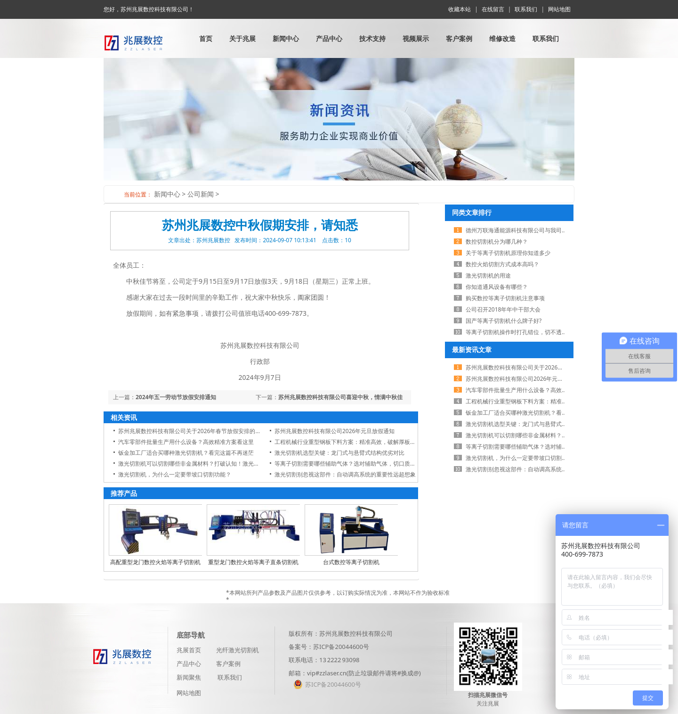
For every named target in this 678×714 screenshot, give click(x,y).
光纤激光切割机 (237, 650)
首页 (205, 38)
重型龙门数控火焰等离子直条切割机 (253, 562)
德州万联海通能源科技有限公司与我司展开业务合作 (531, 230)
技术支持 (372, 38)
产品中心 (329, 38)
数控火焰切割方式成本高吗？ (502, 264)
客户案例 (459, 38)
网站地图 (559, 9)
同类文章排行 (472, 212)
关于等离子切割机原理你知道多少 (508, 253)
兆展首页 (189, 650)
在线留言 (493, 9)
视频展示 (416, 38)
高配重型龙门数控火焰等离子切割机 (155, 562)
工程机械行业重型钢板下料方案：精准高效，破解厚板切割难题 (353, 442)
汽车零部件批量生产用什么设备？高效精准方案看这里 (186, 442)
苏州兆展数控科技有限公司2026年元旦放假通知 (334, 431)
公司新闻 (200, 193)
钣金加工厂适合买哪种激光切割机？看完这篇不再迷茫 (186, 453)
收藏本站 (459, 9)
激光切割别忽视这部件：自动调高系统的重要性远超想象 (345, 474)
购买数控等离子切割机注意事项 (505, 298)
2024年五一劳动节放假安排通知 (176, 397)
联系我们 (526, 9)
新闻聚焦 (189, 677)
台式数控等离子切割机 (351, 562)
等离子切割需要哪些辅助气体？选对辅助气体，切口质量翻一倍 (353, 464)
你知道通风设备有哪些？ (497, 287)
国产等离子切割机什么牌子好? (503, 321)
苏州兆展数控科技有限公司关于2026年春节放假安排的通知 (192, 431)
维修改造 (502, 38)
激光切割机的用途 (488, 275)
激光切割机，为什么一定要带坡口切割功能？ (174, 474)
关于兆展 (242, 38)
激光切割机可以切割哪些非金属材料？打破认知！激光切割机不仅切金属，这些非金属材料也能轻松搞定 (248, 464)
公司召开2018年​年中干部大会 (503, 309)
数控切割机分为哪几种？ (497, 242)
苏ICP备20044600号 (341, 646)
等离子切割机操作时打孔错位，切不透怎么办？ (525, 332)
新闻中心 (286, 38)
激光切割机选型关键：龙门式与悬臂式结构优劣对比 (339, 453)
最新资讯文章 (472, 349)
